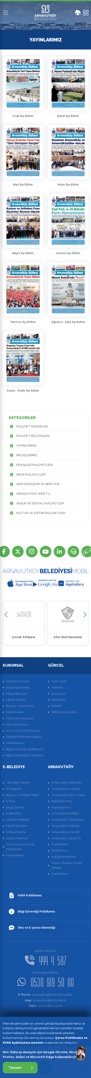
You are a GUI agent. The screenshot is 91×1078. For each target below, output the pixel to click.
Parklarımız (59, 850)
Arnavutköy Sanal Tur (66, 838)
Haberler (57, 687)
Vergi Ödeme (15, 807)
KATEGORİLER (22, 418)
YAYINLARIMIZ (23, 445)
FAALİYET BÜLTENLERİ (29, 436)
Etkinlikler (58, 699)
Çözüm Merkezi (17, 838)
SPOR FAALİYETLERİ (27, 474)
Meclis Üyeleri (16, 699)
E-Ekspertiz (14, 788)
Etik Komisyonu (17, 724)
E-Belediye (13, 813)
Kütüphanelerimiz (63, 856)
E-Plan (11, 801)
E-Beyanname (16, 832)
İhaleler (56, 706)
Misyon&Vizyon (16, 693)
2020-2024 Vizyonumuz (23, 730)
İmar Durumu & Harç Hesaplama (20, 847)
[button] (6, 615)
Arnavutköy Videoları (65, 826)
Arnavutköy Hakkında (66, 782)
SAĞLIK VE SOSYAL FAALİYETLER (36, 503)
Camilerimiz (60, 873)
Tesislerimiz (59, 844)
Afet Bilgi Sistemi (17, 782)
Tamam (21, 1067)
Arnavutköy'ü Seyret (65, 832)
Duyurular (58, 693)
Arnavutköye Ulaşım (65, 788)
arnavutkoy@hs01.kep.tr (45, 1000)
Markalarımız (15, 743)
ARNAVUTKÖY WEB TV (29, 493)
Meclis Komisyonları (20, 718)
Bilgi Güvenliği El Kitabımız (24, 755)
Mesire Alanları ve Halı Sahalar (66, 865)
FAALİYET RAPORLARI (28, 426)
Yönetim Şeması (17, 681)
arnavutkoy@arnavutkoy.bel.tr (45, 994)
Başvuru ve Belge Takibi (22, 795)
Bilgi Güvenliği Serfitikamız (24, 749)
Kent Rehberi (15, 855)
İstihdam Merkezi (18, 819)
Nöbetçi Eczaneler (64, 712)
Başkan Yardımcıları (20, 706)
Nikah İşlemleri (16, 826)
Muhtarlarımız (61, 807)
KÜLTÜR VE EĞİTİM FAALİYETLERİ (37, 513)
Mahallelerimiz (61, 801)
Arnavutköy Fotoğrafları (67, 819)
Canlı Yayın (59, 681)
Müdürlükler (15, 712)
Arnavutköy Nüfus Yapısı (68, 795)
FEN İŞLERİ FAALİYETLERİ (31, 465)
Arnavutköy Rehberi (65, 813)
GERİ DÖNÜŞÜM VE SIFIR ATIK (34, 484)
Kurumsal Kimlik (17, 687)
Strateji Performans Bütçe (23, 736)
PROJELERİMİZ (23, 455)
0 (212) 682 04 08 (45, 1006)
